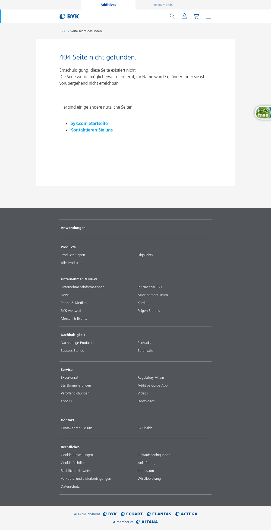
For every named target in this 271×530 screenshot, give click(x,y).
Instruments (163, 4)
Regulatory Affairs (151, 377)
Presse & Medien (74, 302)
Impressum (146, 470)
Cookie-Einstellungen (77, 455)
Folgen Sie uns (149, 310)
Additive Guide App (153, 385)
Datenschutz (70, 486)
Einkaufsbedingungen (154, 455)
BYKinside (145, 428)
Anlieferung (146, 462)
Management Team (153, 295)
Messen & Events (74, 318)
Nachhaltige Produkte (77, 342)
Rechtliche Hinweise (76, 470)
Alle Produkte (71, 263)
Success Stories (72, 350)
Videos (143, 393)
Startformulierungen (76, 385)
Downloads (146, 401)
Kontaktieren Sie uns (91, 130)
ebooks (66, 401)
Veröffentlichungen (75, 393)
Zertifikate (145, 350)
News (65, 295)
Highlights (145, 255)
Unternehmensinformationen (82, 287)
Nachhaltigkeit (73, 335)
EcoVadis (144, 342)
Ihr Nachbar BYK (150, 287)
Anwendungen (73, 227)
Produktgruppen (73, 255)
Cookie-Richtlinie (73, 462)
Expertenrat (69, 377)
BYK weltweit (71, 310)
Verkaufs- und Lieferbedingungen (86, 478)
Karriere (144, 302)
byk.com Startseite (89, 123)
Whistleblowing (149, 478)
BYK (62, 31)
